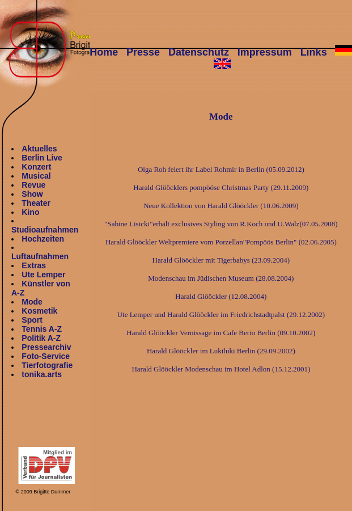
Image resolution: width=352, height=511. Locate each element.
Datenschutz (198, 52)
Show (32, 194)
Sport (32, 319)
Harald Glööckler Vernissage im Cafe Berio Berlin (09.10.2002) (220, 332)
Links (313, 52)
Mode (32, 301)
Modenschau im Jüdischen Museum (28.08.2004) (221, 278)
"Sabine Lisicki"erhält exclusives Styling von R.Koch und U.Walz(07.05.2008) (220, 223)
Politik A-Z (41, 338)
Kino (30, 212)
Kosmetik (39, 310)
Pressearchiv (46, 347)
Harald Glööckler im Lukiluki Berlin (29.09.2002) (221, 351)
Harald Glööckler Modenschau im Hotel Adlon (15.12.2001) (221, 369)
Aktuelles (39, 148)
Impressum (265, 52)
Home (104, 52)
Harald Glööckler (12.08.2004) (220, 296)
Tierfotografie (47, 365)
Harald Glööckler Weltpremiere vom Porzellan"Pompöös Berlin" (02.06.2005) (221, 242)
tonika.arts (42, 374)
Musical (36, 175)
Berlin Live (42, 157)
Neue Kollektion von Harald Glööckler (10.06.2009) (220, 205)
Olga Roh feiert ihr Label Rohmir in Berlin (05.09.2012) (221, 169)
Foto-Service (46, 356)
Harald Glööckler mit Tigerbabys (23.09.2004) (221, 260)
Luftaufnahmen (40, 256)
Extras (34, 265)
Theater (36, 203)
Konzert (36, 166)
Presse (143, 52)
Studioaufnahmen (44, 229)
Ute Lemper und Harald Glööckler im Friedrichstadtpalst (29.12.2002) (221, 314)
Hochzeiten (43, 238)
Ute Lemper (43, 274)
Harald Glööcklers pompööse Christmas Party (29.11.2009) (220, 187)
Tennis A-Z (42, 328)
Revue (33, 184)
